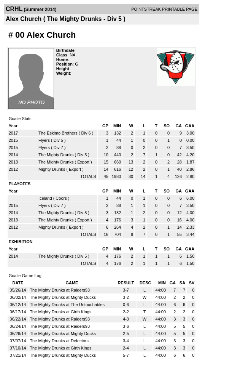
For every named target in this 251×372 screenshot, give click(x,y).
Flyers (44, 140)
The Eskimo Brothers (58, 133)
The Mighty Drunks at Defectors (59, 340)
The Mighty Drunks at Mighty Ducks (63, 297)
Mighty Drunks (51, 169)
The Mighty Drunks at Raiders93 (60, 290)
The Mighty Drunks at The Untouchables (67, 304)
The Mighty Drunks (55, 154)
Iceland (45, 198)
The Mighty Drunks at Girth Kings (60, 311)
